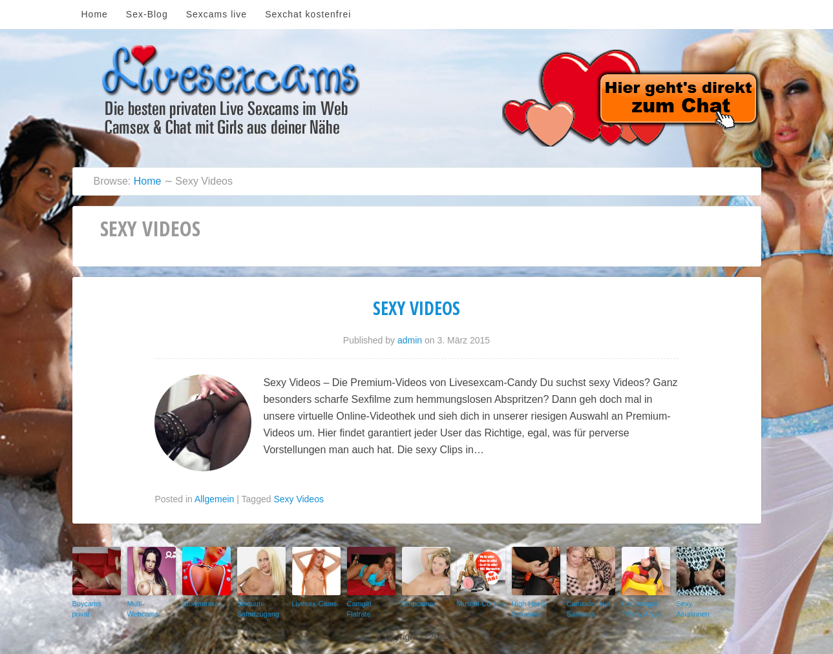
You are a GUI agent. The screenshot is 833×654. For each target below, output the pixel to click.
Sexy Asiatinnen (693, 609)
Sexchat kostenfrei (308, 14)
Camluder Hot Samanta (589, 609)
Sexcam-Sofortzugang (258, 609)
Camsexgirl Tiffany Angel (642, 609)
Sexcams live (216, 14)
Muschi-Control (481, 604)
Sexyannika (200, 604)
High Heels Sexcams (529, 609)
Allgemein (214, 499)
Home (94, 14)
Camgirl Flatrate (359, 609)
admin (409, 340)
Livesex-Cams (314, 604)
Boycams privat (86, 609)
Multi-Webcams (143, 609)
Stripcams (418, 604)
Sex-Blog (147, 14)
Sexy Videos (416, 308)
